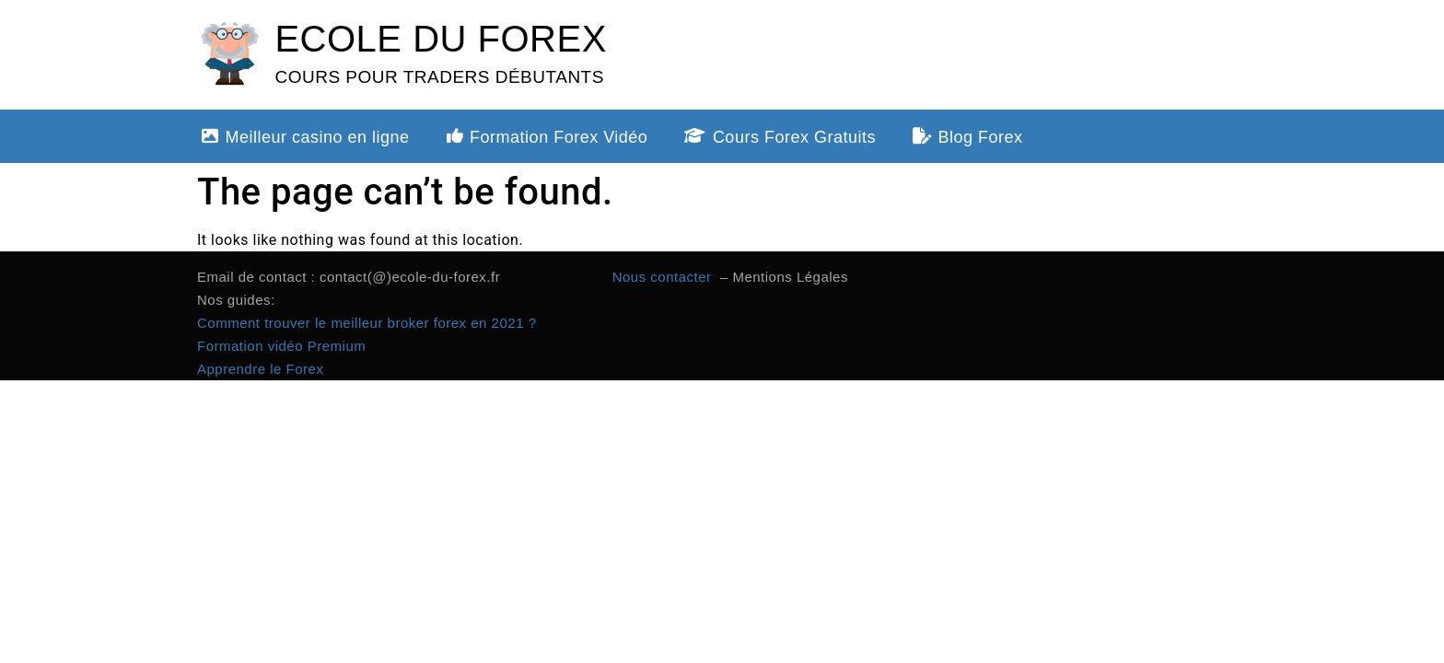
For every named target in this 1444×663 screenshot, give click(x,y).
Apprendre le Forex (260, 369)
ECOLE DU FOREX (440, 38)
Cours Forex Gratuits (780, 137)
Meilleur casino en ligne (306, 137)
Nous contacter (664, 277)
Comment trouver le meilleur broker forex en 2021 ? (367, 323)
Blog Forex (968, 137)
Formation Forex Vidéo (547, 137)
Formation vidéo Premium (281, 346)
